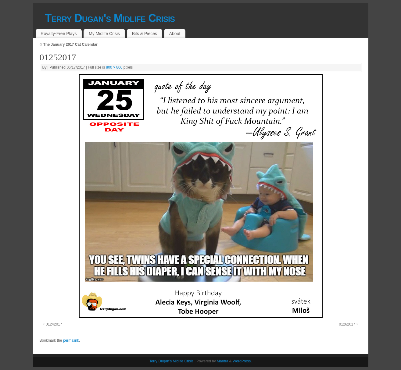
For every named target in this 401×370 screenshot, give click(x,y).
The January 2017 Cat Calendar (69, 44)
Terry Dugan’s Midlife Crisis (171, 361)
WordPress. (242, 361)
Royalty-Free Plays (59, 33)
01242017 (54, 324)
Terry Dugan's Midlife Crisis (110, 18)
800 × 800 (114, 67)
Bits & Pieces (144, 33)
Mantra (222, 361)
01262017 (347, 324)
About (175, 33)
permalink (71, 340)
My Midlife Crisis (104, 33)
